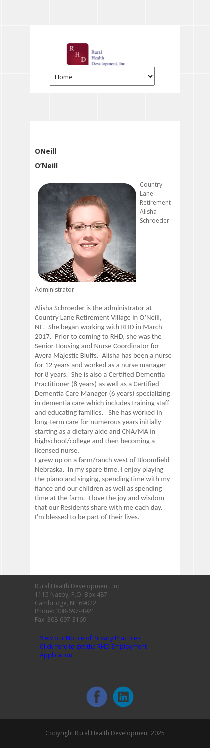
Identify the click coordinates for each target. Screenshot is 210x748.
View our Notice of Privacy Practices (90, 638)
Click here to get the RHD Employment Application (93, 651)
